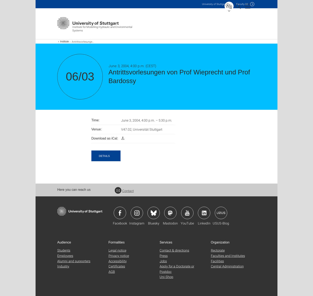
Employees (65, 255)
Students (63, 250)
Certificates (117, 266)
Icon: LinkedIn (204, 213)
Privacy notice (119, 255)
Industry (63, 266)
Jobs (163, 261)
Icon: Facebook (120, 213)
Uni (214, 4)
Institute (64, 41)
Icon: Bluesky (153, 213)
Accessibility (118, 261)
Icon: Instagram (137, 213)
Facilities (217, 261)
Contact (124, 191)
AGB (112, 271)
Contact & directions (174, 250)
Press (164, 255)
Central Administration (227, 266)
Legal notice (117, 250)
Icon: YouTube (187, 213)
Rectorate (218, 250)
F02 (242, 4)
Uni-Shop (166, 277)
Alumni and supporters (73, 261)
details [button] (104, 156)
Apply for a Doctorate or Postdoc (177, 269)
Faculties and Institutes (228, 255)
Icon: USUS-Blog (221, 213)
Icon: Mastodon (170, 213)
